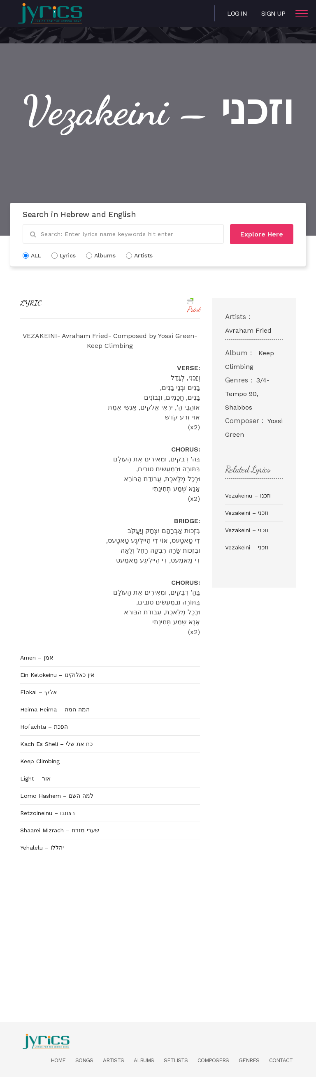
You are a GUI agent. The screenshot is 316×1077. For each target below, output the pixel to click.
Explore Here (261, 234)
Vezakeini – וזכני (246, 513)
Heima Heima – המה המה (55, 709)
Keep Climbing (40, 761)
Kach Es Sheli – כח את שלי (56, 744)
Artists (113, 1060)
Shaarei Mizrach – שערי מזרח (59, 830)
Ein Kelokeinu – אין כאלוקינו (57, 675)
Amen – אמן (36, 657)
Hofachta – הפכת (44, 726)
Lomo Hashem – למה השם (56, 795)
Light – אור (35, 778)
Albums (144, 1060)
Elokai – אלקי (38, 692)
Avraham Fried (248, 330)
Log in (237, 13)
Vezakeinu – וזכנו (248, 495)
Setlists (176, 1060)
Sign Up (273, 13)
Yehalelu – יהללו (42, 847)
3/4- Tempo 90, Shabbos (247, 393)
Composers (213, 1060)
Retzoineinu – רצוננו (47, 813)
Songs (84, 1060)
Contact (281, 1060)
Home (58, 1060)
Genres (249, 1060)
